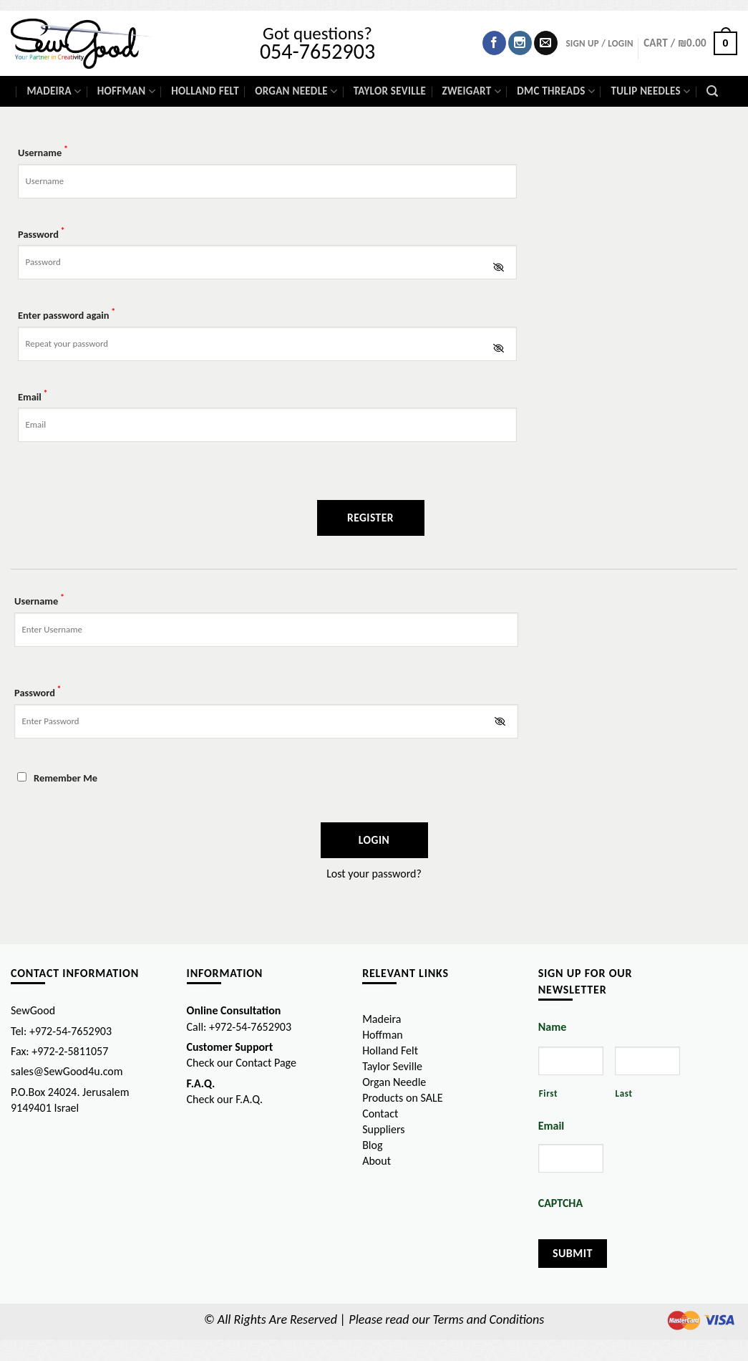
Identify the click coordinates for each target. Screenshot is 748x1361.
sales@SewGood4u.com (67, 1071)
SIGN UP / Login (599, 43)
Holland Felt (205, 91)
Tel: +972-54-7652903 (61, 1031)
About (376, 1161)
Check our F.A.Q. (225, 1099)
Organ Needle (296, 91)
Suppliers (383, 1129)
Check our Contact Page (241, 1062)
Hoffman (126, 91)
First (548, 1093)
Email (33, 395)
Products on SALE (402, 1098)
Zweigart (471, 91)
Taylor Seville (390, 91)
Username (43, 151)
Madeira (53, 91)
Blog (372, 1145)
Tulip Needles (650, 91)
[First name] (570, 1061)
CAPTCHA (560, 1203)
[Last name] (647, 1061)
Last (624, 1093)
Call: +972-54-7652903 (239, 1027)
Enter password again (66, 314)
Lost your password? (374, 873)
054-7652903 (317, 51)
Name (552, 1027)
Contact (380, 1113)
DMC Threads (556, 91)
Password (41, 233)
